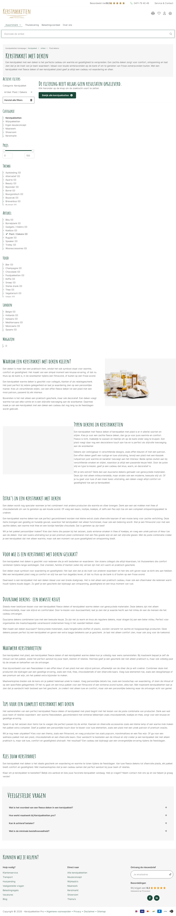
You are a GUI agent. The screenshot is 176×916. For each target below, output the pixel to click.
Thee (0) (10, 289)
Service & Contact (164, 3)
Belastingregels (11, 890)
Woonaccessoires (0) (16, 248)
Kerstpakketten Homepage (16, 48)
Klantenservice (10, 872)
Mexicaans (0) (13, 326)
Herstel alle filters (18, 100)
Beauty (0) (11, 183)
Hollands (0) (12, 315)
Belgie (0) (11, 311)
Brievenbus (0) (13, 201)
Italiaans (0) (12, 318)
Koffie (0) (10, 279)
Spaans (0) (11, 329)
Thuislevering (32, 25)
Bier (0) (9, 264)
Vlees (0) (10, 296)
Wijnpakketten (13, 121)
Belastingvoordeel (51, 25)
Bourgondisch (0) (14, 194)
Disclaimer (89, 911)
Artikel (43, 48)
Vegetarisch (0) (13, 293)
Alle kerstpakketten (77, 872)
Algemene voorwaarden (58, 911)
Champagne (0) (14, 268)
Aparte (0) (11, 179)
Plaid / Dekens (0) (18, 234)
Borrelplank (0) (13, 223)
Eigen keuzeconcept (16, 125)
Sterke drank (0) (14, 286)
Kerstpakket (32, 48)
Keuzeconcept (74, 877)
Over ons (67, 25)
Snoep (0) (11, 282)
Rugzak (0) (11, 237)
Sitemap (101, 911)
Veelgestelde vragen (13, 885)
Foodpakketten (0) (15, 275)
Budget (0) (11, 204)
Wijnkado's (72, 881)
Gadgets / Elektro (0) (16, 226)
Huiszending (9, 881)
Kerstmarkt (11, 135)
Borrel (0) (10, 190)
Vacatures (8, 894)
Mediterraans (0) (14, 322)
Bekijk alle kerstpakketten (57, 95)
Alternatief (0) (13, 176)
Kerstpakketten (14, 117)
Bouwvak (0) (12, 197)
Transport (8, 877)
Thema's (71, 899)
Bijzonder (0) (12, 187)
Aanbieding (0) (13, 172)
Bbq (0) (9, 219)
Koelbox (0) (11, 230)
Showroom (11, 132)
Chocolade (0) (13, 271)
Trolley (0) (11, 244)
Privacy (77, 911)
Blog (5, 899)
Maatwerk (11, 128)
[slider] (4, 150)
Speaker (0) (12, 241)
